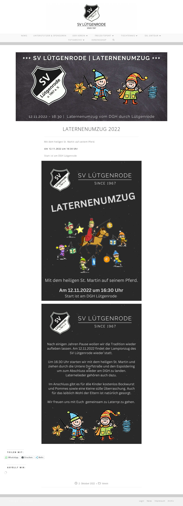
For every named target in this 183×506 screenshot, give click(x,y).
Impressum (160, 501)
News (149, 501)
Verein (105, 483)
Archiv (171, 501)
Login (141, 501)
